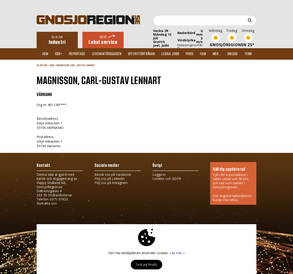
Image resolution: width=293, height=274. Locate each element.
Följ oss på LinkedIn (110, 178)
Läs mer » (177, 253)
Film (203, 54)
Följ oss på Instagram (111, 183)
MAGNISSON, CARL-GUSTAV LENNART (75, 65)
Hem (45, 54)
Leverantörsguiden (106, 54)
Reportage (77, 54)
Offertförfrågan (141, 54)
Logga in (158, 174)
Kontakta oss (47, 203)
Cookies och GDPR (166, 178)
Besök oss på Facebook (113, 174)
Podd (189, 54)
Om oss (232, 54)
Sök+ (58, 54)
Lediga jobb (170, 54)
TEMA (248, 54)
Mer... (217, 54)
